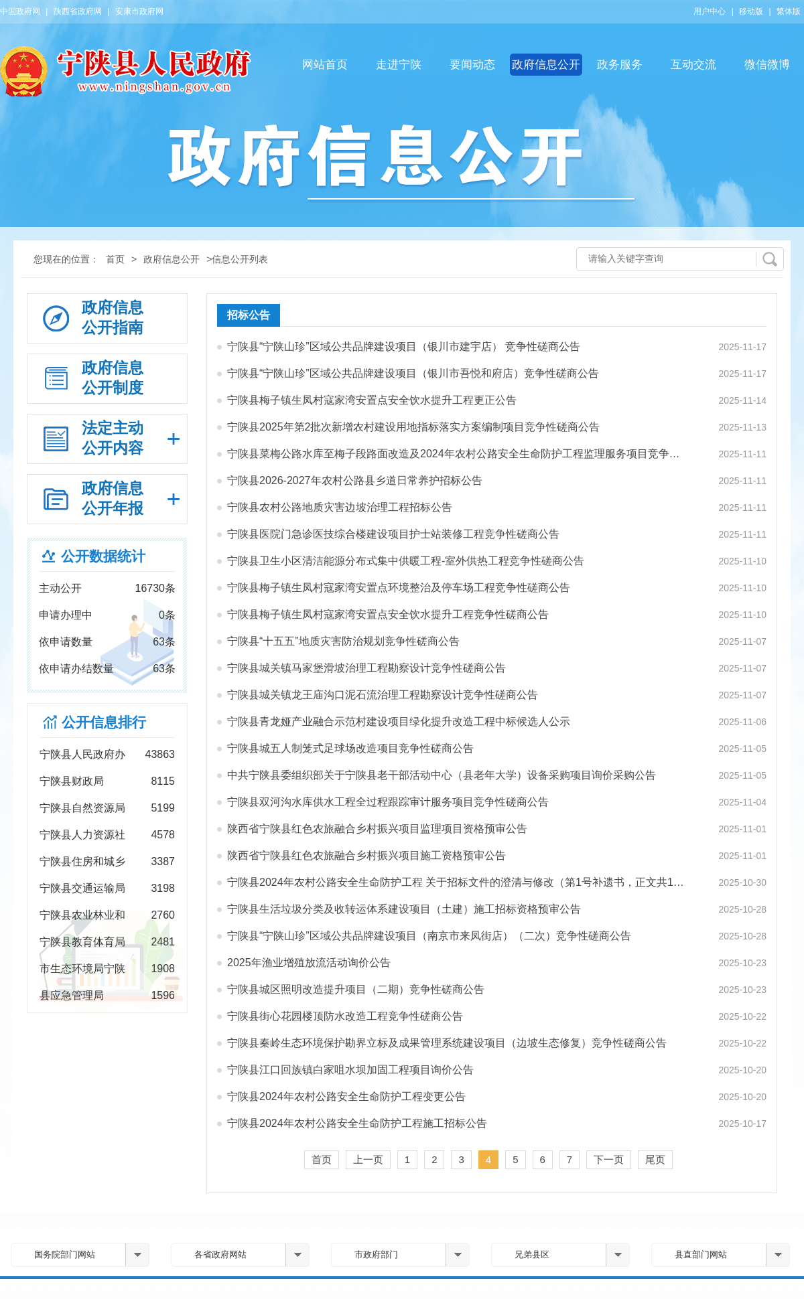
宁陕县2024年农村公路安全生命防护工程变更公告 (346, 1096)
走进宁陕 (398, 64)
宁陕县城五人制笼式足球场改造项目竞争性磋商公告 (350, 748)
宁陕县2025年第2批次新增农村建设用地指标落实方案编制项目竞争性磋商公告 (413, 427)
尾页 (655, 1159)
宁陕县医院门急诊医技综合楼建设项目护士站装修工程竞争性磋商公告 (393, 534)
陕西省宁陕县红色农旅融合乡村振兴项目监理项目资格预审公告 (377, 828)
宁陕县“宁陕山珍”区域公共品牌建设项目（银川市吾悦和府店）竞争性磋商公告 (413, 373)
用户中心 (709, 11)
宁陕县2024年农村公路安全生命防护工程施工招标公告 (357, 1123)
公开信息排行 (104, 722)
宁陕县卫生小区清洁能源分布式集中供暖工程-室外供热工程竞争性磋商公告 (405, 560)
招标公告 (248, 315)
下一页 (609, 1159)
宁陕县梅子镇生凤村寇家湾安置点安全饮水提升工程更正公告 (372, 400)
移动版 (751, 11)
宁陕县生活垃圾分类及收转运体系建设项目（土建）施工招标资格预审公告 (404, 909)
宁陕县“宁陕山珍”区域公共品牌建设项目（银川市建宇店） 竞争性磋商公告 (403, 346)
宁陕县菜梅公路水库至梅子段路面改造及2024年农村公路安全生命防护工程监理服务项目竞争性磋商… (456, 453)
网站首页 (325, 64)
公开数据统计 (103, 556)
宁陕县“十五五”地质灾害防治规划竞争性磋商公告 (343, 641)
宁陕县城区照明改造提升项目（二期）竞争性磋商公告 (355, 989)
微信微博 (767, 64)
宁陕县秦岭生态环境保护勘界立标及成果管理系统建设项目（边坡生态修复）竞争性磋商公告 (447, 1043)
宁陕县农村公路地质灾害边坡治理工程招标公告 (339, 507)
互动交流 (693, 64)
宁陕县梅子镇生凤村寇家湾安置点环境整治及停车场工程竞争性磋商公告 (398, 587)
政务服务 (620, 64)
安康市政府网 (139, 11)
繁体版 (789, 11)
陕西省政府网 (78, 11)
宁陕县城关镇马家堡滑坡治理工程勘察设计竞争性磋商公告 (366, 668)
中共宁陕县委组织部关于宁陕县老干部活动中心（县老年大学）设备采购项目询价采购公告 (441, 775)
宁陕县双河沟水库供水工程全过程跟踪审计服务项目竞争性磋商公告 (388, 802)
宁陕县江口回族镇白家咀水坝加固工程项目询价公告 (350, 1069)
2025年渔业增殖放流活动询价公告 (309, 962)
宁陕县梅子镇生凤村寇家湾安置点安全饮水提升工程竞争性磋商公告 (388, 614)
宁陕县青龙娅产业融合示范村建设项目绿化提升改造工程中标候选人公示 (398, 721)
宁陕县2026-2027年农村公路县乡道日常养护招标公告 (354, 480)
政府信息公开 (546, 64)
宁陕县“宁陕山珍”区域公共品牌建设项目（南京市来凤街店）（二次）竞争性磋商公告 (429, 935)
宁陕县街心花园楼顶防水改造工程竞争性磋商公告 (345, 1016)
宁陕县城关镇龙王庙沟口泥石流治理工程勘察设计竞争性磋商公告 (382, 694)
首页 (115, 259)
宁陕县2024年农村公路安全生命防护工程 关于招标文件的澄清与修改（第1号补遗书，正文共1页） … (456, 882)
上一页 (368, 1159)
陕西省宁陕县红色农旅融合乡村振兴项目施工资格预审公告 (366, 855)
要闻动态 (472, 64)
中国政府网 (20, 11)
